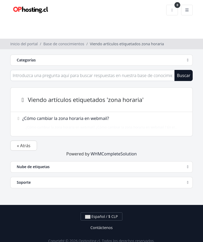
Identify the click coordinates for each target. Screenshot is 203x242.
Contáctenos (101, 227)
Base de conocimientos (63, 43)
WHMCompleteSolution (114, 154)
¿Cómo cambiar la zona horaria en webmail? (100, 122)
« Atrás (23, 146)
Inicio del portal (24, 43)
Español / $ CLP (101, 216)
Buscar (183, 75)
